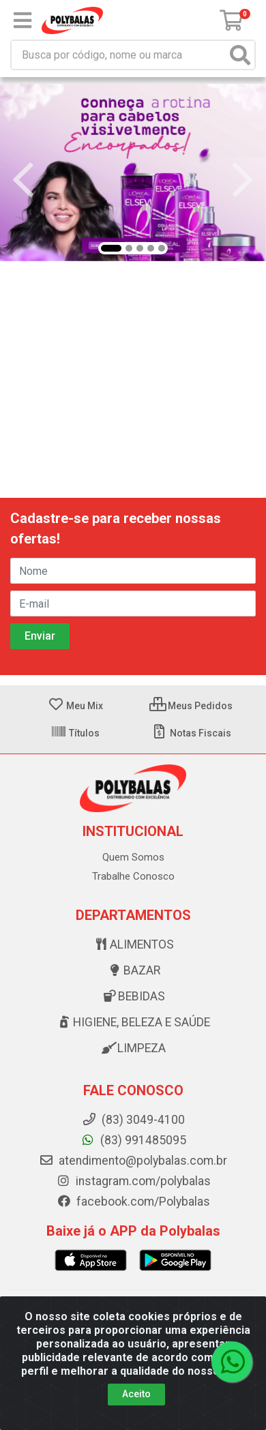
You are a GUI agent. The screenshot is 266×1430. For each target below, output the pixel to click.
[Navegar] (23, 180)
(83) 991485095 (133, 1140)
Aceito (136, 1393)
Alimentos (133, 944)
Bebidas (133, 996)
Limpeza (133, 1048)
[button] (111, 248)
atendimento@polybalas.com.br (133, 1160)
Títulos (75, 733)
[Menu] (22, 20)
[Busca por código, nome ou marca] (119, 55)
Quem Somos (133, 857)
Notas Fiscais (191, 733)
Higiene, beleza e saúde (133, 1022)
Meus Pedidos (191, 705)
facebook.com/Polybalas (133, 1201)
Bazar (133, 970)
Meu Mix (75, 705)
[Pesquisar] (240, 55)
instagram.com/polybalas (133, 1181)
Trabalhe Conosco (133, 876)
